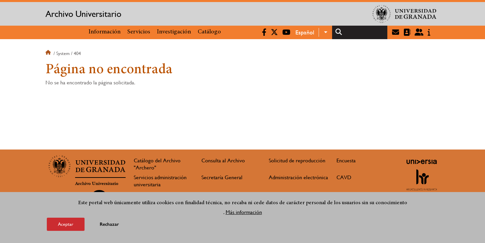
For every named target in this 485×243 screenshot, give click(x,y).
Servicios (138, 32)
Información (105, 32)
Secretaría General (222, 177)
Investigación (174, 32)
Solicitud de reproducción (297, 160)
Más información (244, 213)
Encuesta (346, 160)
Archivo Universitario (83, 13)
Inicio (48, 53)
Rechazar (109, 225)
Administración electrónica (298, 177)
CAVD (343, 177)
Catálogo (209, 32)
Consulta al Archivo (223, 160)
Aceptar (65, 225)
